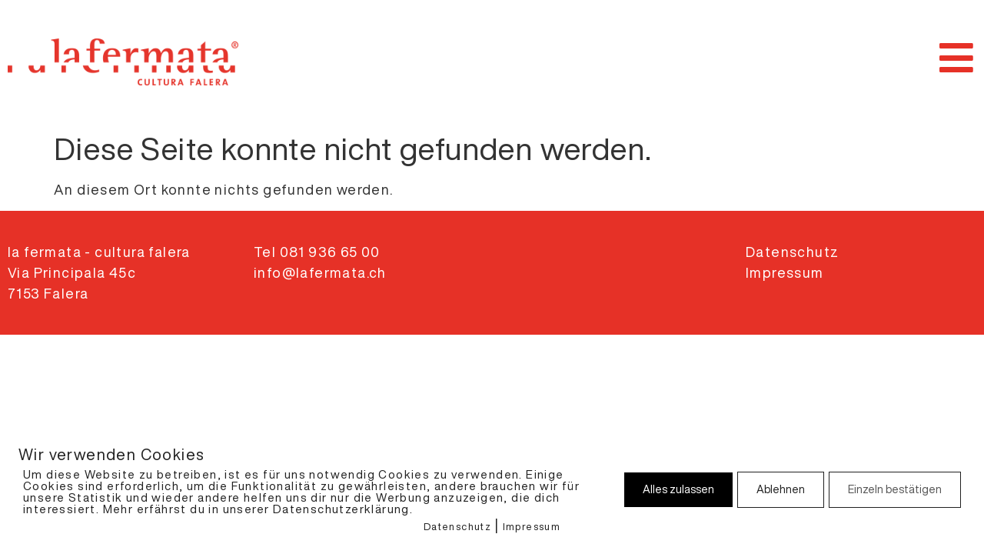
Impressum (532, 527)
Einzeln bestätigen (895, 489)
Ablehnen (780, 489)
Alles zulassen (678, 489)
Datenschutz (457, 527)
